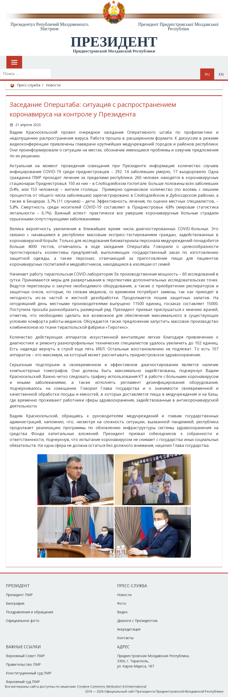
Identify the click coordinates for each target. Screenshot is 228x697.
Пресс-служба (28, 85)
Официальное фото (22, 620)
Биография (15, 603)
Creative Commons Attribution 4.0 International (111, 686)
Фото (121, 603)
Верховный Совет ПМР (25, 655)
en (221, 74)
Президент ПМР (19, 594)
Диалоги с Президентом (137, 620)
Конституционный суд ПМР (28, 673)
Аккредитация (128, 629)
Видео (122, 612)
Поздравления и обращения (29, 612)
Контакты (125, 637)
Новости (53, 85)
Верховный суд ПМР (23, 681)
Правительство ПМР (23, 664)
